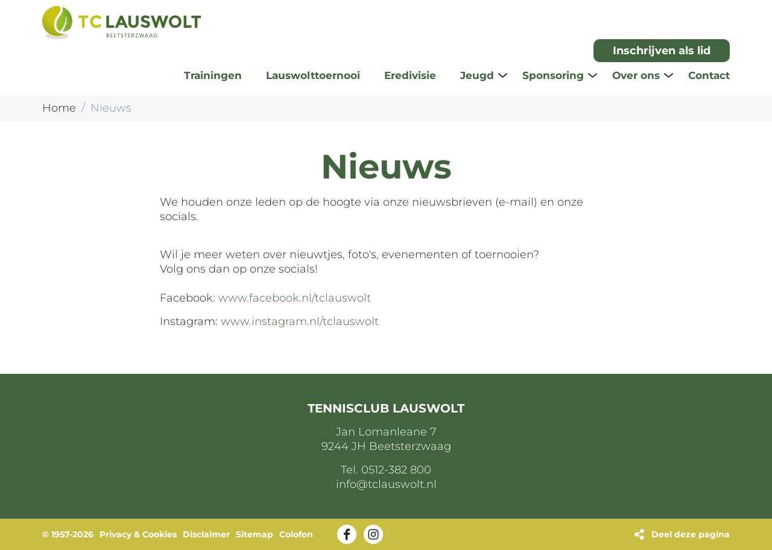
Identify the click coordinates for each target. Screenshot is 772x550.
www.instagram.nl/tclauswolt (300, 321)
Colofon (296, 534)
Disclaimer (206, 534)
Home (59, 108)
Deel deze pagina (690, 534)
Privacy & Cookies (138, 534)
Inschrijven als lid (661, 50)
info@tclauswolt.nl (386, 484)
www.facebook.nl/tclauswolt (294, 298)
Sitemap (254, 534)
